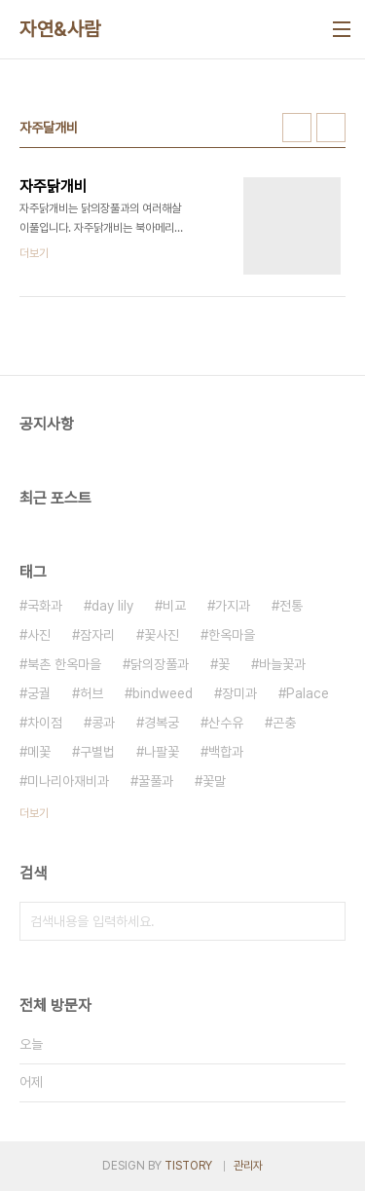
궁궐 (39, 693)
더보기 (34, 813)
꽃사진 (161, 635)
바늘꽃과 (282, 664)
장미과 (239, 693)
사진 (39, 635)
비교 (174, 606)
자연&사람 (60, 29)
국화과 (44, 606)
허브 (91, 693)
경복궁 (161, 722)
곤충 (284, 722)
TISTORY (188, 1165)
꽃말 (214, 781)
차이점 (44, 722)
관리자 (248, 1165)
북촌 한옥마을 (64, 664)
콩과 (103, 722)
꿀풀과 (155, 781)
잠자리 (97, 635)
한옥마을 (231, 635)
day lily (112, 606)
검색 (326, 921)
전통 (291, 606)
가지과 (232, 606)
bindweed (162, 693)
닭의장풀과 (159, 664)
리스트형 (331, 127)
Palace (307, 693)
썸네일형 (296, 127)
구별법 (97, 752)
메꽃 (39, 752)
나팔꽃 (161, 752)
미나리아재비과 (68, 781)
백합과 (225, 752)
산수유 (225, 722)
